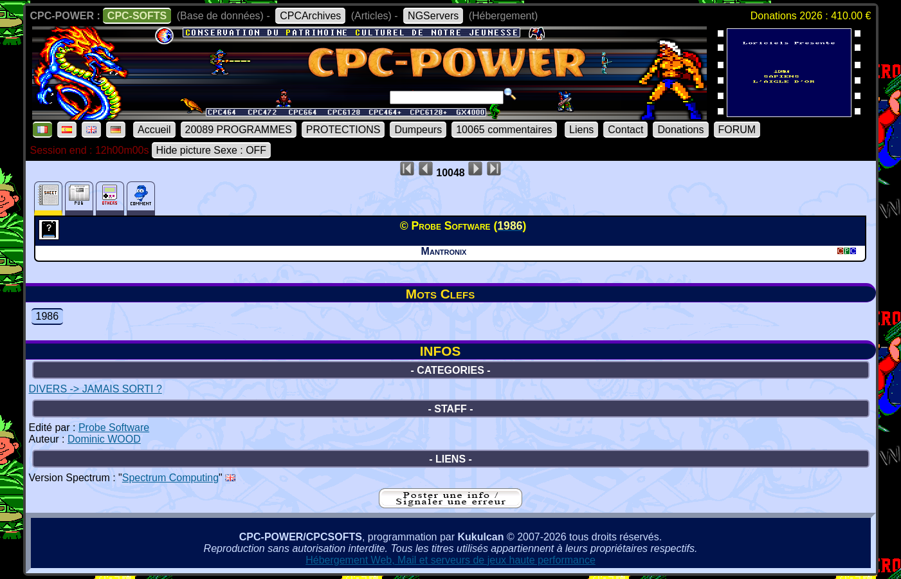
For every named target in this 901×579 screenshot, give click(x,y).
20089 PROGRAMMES (238, 129)
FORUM (737, 129)
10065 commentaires (504, 129)
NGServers (433, 15)
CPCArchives (310, 15)
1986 (47, 316)
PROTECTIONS (343, 129)
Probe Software (113, 427)
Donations (680, 129)
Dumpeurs (418, 129)
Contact (625, 129)
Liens (581, 129)
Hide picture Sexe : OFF (211, 150)
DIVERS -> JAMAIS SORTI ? (95, 388)
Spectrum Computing (170, 477)
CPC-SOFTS (137, 15)
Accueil (154, 129)
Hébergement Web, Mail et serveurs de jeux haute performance (450, 560)
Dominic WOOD (104, 439)
